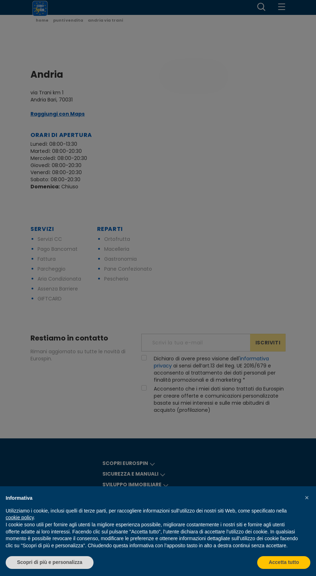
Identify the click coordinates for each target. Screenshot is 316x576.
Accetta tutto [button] (284, 562)
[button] (306, 497)
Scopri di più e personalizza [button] (49, 562)
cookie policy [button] (20, 517)
